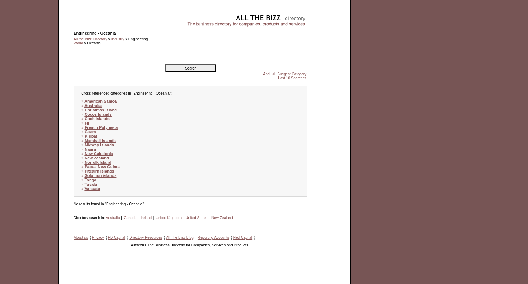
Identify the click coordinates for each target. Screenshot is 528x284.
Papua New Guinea (102, 167)
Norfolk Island (97, 162)
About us (81, 238)
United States (196, 218)
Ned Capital (242, 238)
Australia (93, 105)
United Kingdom (169, 218)
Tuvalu (90, 184)
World (78, 43)
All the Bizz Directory (90, 39)
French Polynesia (101, 127)
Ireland (146, 218)
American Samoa (100, 101)
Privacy (98, 238)
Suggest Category (291, 74)
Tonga (90, 180)
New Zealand (96, 158)
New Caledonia (98, 153)
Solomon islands (100, 175)
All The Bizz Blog (179, 238)
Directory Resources (145, 238)
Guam (90, 132)
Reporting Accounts (213, 238)
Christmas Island (100, 110)
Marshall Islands (100, 140)
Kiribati (91, 136)
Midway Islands (99, 145)
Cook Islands (96, 119)
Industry (117, 39)
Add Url (269, 74)
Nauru (90, 149)
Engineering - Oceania (92, 17)
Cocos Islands (98, 114)
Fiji (87, 123)
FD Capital (116, 238)
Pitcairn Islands (99, 171)
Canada (130, 218)
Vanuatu (92, 188)
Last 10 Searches (292, 78)
